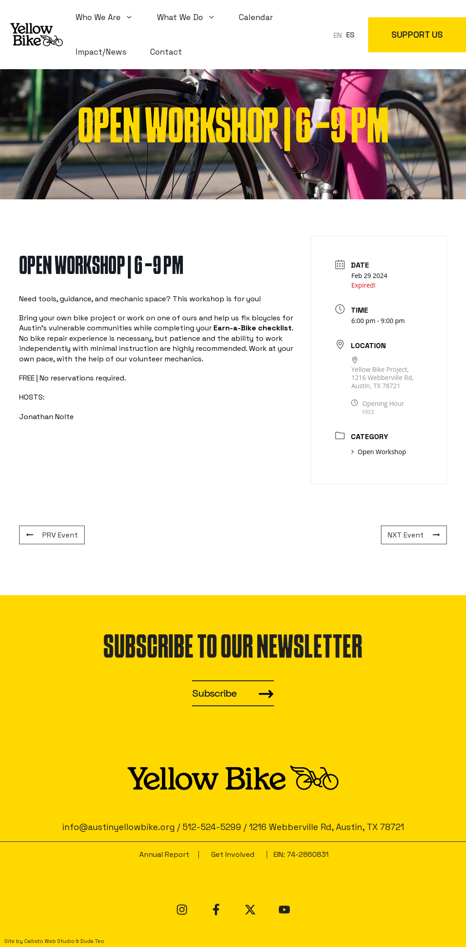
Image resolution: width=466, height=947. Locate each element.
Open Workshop (378, 451)
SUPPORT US (417, 35)
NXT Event (414, 535)
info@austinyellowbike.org (118, 827)
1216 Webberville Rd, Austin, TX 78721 (326, 827)
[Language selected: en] (346, 35)
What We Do (192, 17)
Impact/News (101, 52)
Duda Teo (92, 941)
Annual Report (164, 854)
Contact (166, 52)
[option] (350, 35)
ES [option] (350, 35)
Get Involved (232, 854)
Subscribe (214, 693)
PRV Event (52, 535)
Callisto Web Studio (49, 941)
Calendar (256, 17)
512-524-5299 (211, 827)
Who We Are (110, 17)
